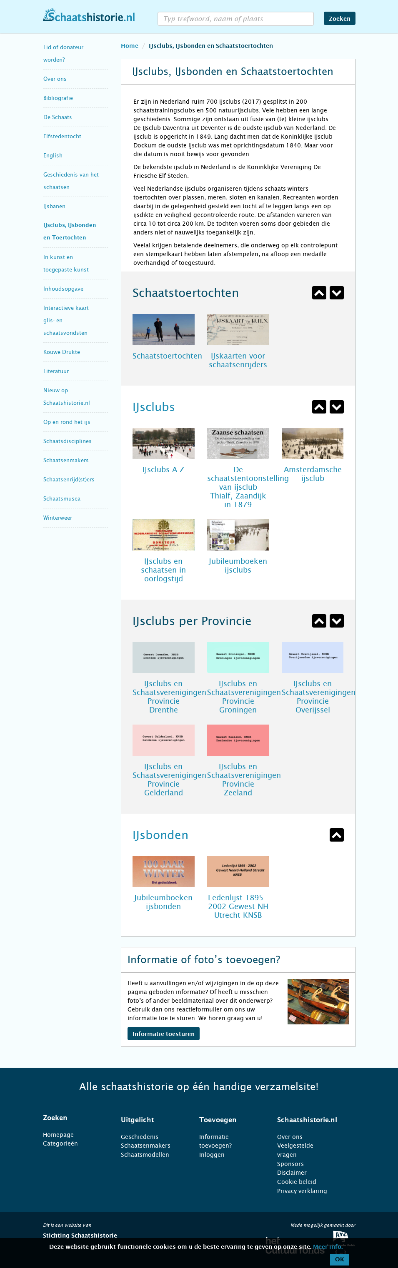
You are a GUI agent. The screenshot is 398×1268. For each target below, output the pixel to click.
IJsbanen (54, 206)
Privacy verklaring (302, 1191)
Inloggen (212, 1154)
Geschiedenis (139, 1136)
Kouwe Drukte (61, 352)
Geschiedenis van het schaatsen (71, 181)
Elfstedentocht (62, 136)
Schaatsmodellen (145, 1154)
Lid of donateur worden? (63, 53)
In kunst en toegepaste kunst (66, 263)
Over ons (55, 79)
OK (339, 1260)
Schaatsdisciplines (67, 441)
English (53, 155)
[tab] (71, 1118)
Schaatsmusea (61, 499)
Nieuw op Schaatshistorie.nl (66, 396)
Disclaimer (292, 1172)
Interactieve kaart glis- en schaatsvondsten (66, 320)
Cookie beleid (296, 1181)
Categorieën (60, 1143)
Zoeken (339, 19)
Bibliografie (58, 98)
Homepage (58, 1134)
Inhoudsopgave (63, 289)
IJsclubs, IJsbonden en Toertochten (69, 232)
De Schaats (57, 117)
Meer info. (328, 1247)
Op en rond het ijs (66, 422)
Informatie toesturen (164, 1034)
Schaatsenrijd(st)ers (69, 479)
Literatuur (56, 371)
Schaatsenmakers (66, 460)
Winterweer (57, 518)
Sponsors (290, 1164)
